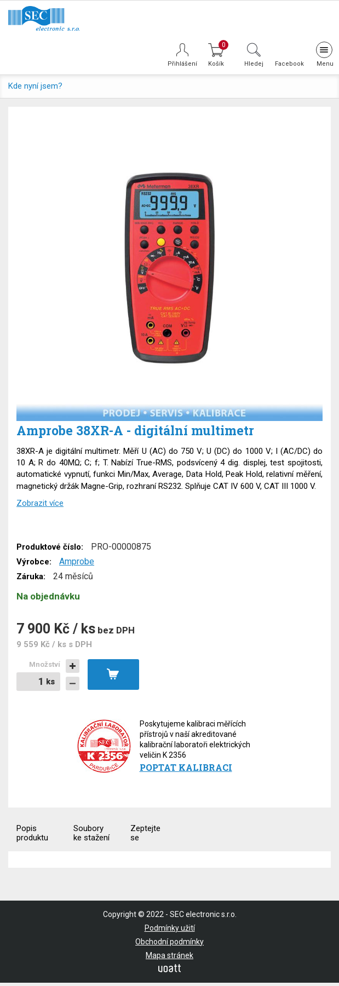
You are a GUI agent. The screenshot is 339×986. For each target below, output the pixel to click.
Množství (44, 664)
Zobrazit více (40, 503)
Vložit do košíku (113, 674)
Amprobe (76, 561)
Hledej (253, 63)
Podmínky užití (170, 928)
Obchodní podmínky (169, 941)
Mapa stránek (169, 955)
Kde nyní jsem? (35, 86)
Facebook (288, 63)
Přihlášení (182, 63)
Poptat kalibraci (186, 767)
